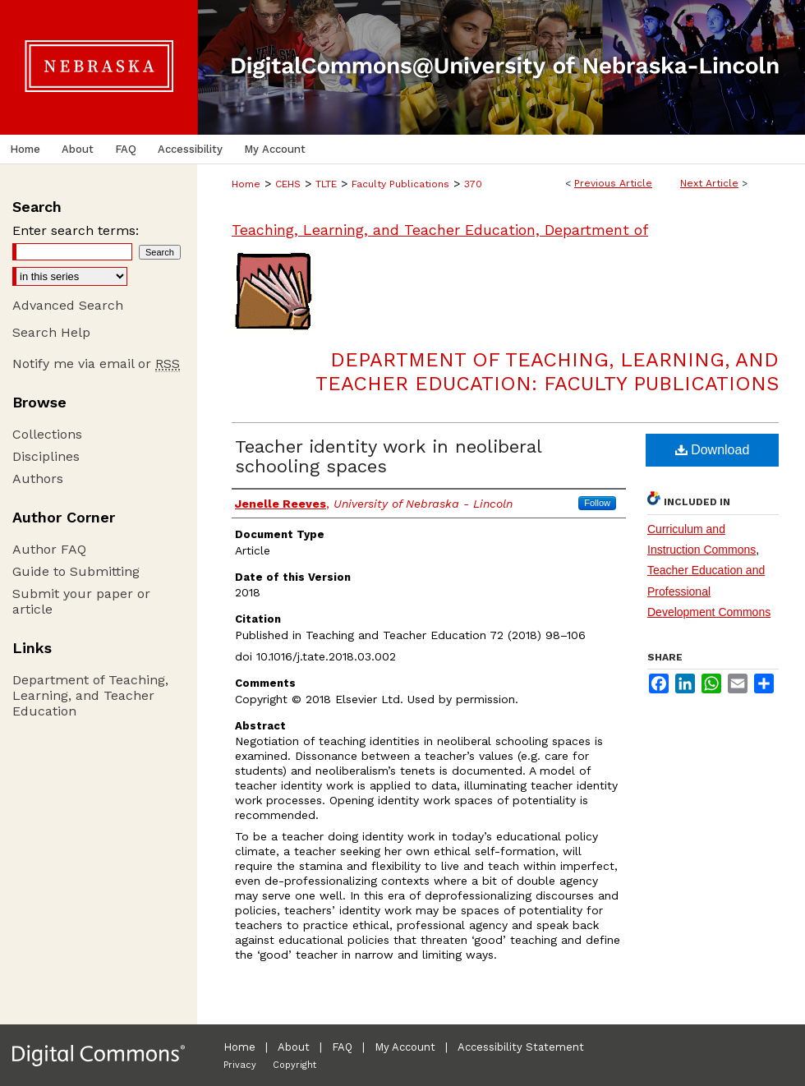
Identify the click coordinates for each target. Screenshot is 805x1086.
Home (246, 184)
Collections (47, 434)
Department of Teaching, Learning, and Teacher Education (90, 695)
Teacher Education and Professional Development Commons (708, 591)
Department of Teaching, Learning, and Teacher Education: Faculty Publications (547, 371)
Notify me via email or (96, 363)
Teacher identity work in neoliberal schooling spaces (388, 456)
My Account (405, 1047)
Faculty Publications (400, 184)
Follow (597, 503)
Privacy (239, 1065)
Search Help (51, 332)
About (294, 1047)
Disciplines (46, 456)
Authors (37, 478)
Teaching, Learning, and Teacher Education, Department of (440, 229)
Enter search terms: (75, 230)
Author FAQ (49, 549)
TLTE (326, 184)
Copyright (294, 1065)
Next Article (709, 183)
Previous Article (613, 183)
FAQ (342, 1047)
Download (712, 450)
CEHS (288, 184)
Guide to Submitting (76, 571)
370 (473, 184)
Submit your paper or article (81, 601)
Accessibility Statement (521, 1047)
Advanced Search (67, 305)
